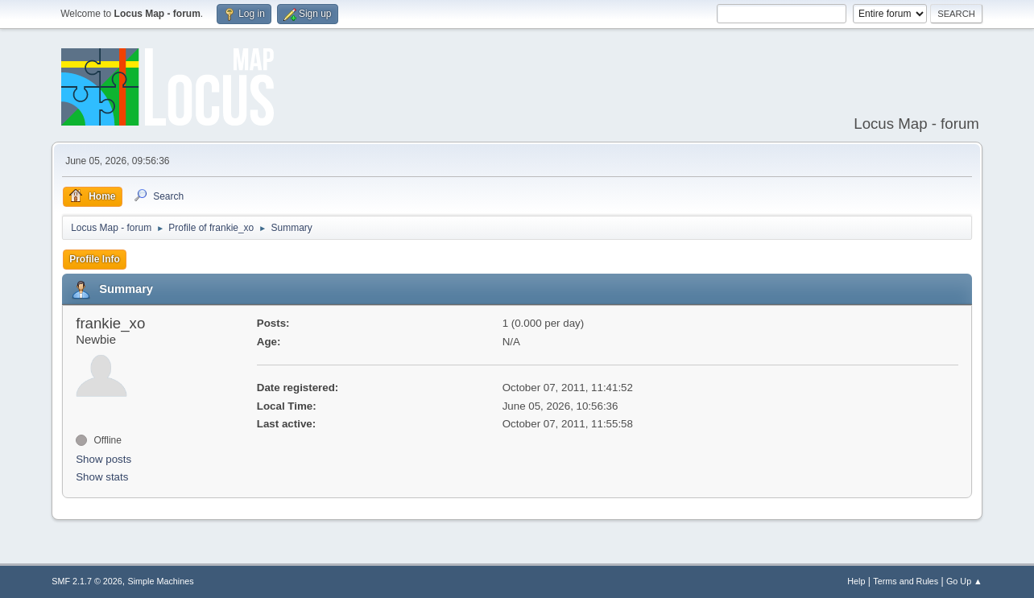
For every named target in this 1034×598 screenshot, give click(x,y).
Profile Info (94, 259)
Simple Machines (161, 581)
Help (856, 581)
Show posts (103, 459)
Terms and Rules (905, 581)
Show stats (102, 477)
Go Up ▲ (964, 581)
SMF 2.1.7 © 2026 (87, 581)
